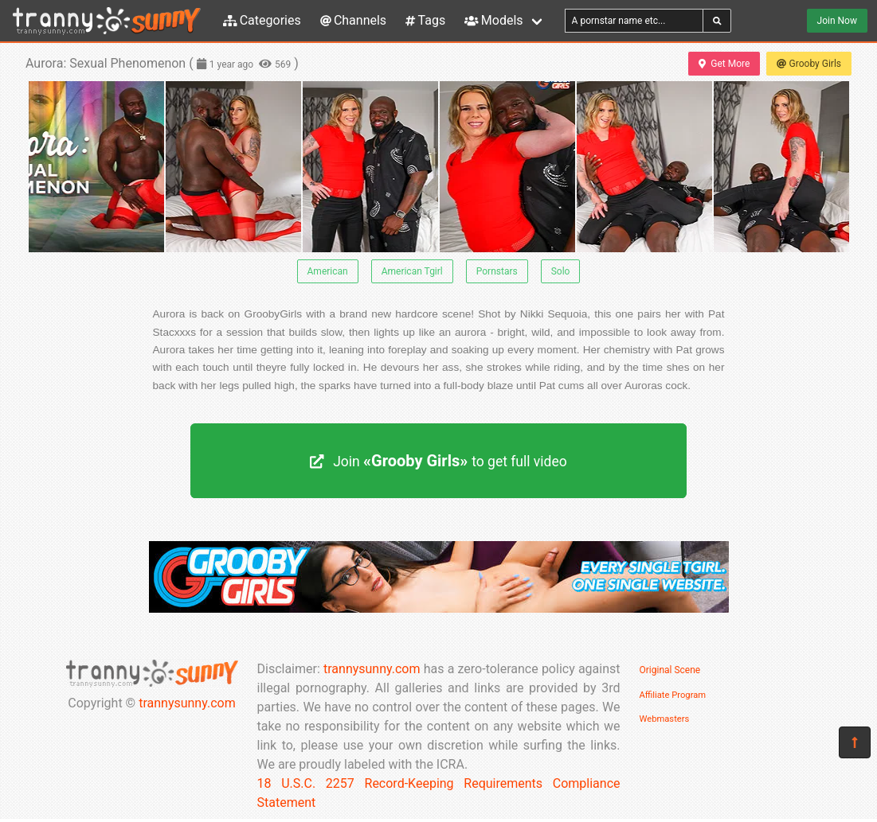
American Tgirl (412, 271)
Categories (262, 20)
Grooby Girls (809, 63)
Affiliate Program (673, 695)
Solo (560, 271)
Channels (353, 20)
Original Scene (670, 670)
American (327, 271)
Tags (425, 20)
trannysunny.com (187, 703)
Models (493, 20)
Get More (724, 63)
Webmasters (665, 719)
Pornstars (497, 271)
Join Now (837, 20)
